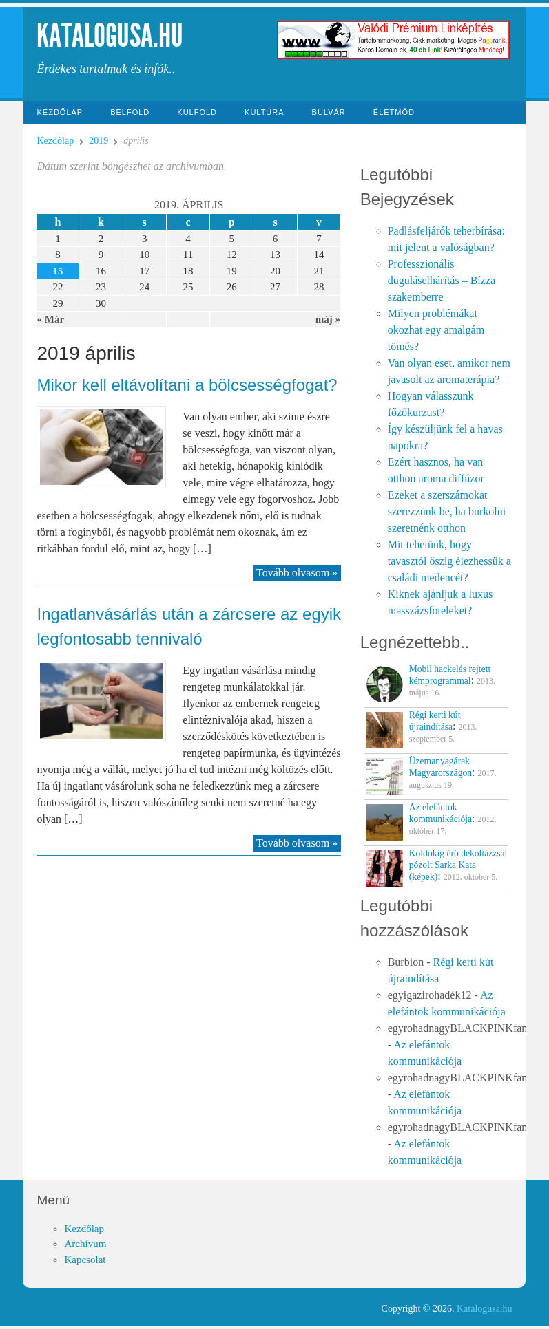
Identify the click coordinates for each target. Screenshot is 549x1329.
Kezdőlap (60, 112)
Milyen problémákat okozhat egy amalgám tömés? (436, 329)
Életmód (394, 112)
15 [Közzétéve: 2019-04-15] (57, 271)
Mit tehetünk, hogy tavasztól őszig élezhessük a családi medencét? (449, 561)
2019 (98, 141)
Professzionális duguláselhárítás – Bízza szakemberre (441, 280)
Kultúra (264, 112)
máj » (327, 319)
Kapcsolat (84, 1259)
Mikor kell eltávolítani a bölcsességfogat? (187, 385)
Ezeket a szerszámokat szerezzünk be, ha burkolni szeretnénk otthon (447, 511)
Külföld (197, 112)
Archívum (85, 1243)
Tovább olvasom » (297, 573)
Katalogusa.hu (110, 35)
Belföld (129, 112)
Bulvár (329, 112)
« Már (50, 319)
